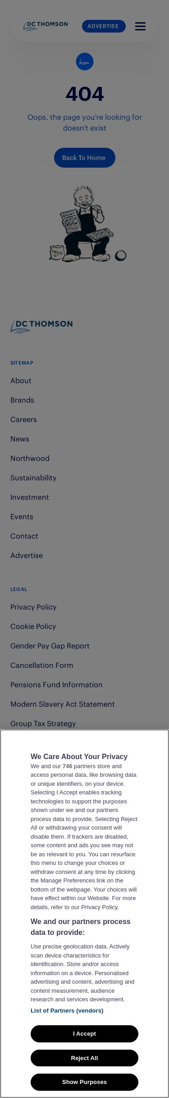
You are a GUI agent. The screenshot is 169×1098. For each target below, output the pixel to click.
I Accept (84, 1046)
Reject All (84, 1070)
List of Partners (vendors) (67, 1022)
